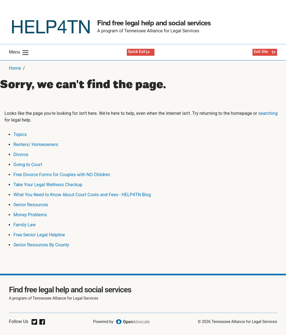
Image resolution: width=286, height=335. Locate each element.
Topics (20, 134)
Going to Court (27, 164)
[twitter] (34, 321)
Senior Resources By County (41, 244)
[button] (25, 52)
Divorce (20, 154)
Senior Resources (30, 204)
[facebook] (42, 321)
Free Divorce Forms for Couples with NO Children (61, 174)
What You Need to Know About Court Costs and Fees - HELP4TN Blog (82, 194)
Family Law (24, 224)
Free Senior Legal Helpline (39, 234)
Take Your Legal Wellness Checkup (47, 184)
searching (268, 113)
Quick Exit (136, 51)
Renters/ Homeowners (35, 144)
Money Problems (30, 214)
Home (15, 68)
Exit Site (261, 51)
